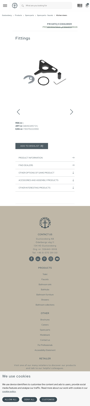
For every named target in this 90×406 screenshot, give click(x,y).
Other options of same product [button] (47, 172)
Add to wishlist (31, 146)
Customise (48, 399)
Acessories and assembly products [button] (47, 180)
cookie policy (9, 391)
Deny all (29, 399)
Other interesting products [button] (47, 187)
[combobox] (49, 6)
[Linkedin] (38, 258)
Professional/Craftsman (60, 27)
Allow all (11, 399)
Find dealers (47, 165)
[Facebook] (31, 258)
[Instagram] (50, 258)
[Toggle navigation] (5, 5)
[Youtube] (57, 258)
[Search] (22, 6)
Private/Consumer (59, 24)
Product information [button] (47, 157)
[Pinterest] (44, 258)
